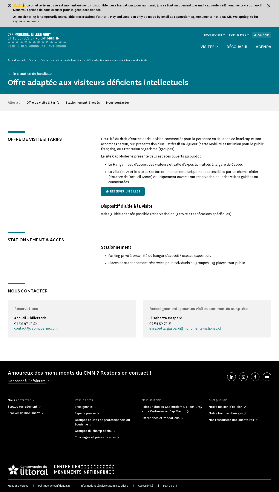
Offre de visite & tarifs (42, 103)
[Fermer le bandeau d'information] (268, 5)
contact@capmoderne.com (36, 328)
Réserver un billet (122, 191)
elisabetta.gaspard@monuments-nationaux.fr (186, 328)
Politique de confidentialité (54, 485)
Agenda (263, 46)
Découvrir (237, 46)
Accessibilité (145, 485)
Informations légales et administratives (104, 485)
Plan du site (170, 485)
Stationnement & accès (83, 103)
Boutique (261, 35)
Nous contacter (117, 103)
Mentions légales (18, 485)
